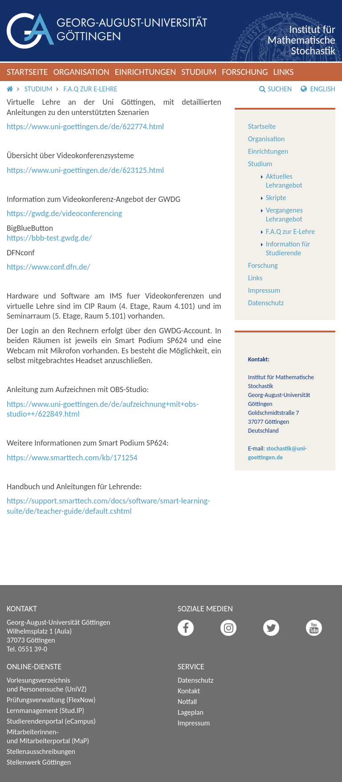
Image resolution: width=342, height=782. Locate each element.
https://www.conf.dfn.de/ (48, 267)
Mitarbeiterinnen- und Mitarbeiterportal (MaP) (48, 736)
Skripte (276, 197)
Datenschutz (266, 303)
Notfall (187, 701)
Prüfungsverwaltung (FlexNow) (51, 700)
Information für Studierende (288, 248)
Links (283, 71)
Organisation (81, 71)
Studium (198, 71)
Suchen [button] (275, 89)
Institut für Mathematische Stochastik (301, 40)
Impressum (264, 290)
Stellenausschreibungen (41, 751)
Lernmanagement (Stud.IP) (45, 710)
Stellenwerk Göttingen (39, 762)
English (318, 89)
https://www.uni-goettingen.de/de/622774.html (85, 126)
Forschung (245, 71)
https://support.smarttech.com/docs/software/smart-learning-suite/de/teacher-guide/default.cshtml (108, 506)
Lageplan (191, 712)
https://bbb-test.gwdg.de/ (49, 238)
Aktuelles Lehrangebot (284, 180)
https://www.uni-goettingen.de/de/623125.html (85, 170)
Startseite (27, 71)
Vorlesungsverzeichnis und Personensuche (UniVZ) (47, 684)
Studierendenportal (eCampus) (51, 721)
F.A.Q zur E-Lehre (90, 89)
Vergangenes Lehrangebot (284, 214)
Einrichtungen (145, 71)
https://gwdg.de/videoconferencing (64, 213)
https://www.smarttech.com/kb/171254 (72, 458)
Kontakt (189, 691)
